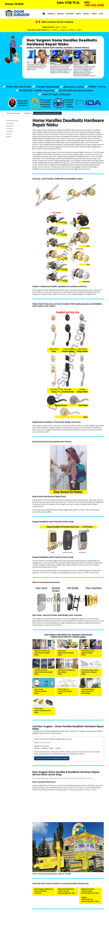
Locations (70, 14)
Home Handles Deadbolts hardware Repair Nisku (47, 113)
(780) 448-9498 (44, 742)
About (78, 14)
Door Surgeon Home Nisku (13, 113)
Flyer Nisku (8, 136)
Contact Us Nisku (10, 123)
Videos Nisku (9, 134)
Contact (86, 14)
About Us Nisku (9, 126)
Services (60, 14)
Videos (94, 14)
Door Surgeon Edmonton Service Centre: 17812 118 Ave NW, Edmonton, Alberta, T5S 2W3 (61, 778)
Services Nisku (9, 128)
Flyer (101, 14)
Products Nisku (27, 113)
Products (51, 14)
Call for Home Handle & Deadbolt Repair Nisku (52, 758)
